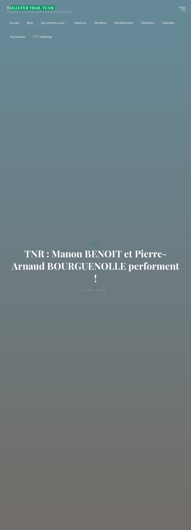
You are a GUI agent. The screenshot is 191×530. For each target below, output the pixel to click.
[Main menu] (182, 9)
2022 (94, 243)
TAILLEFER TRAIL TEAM (30, 7)
